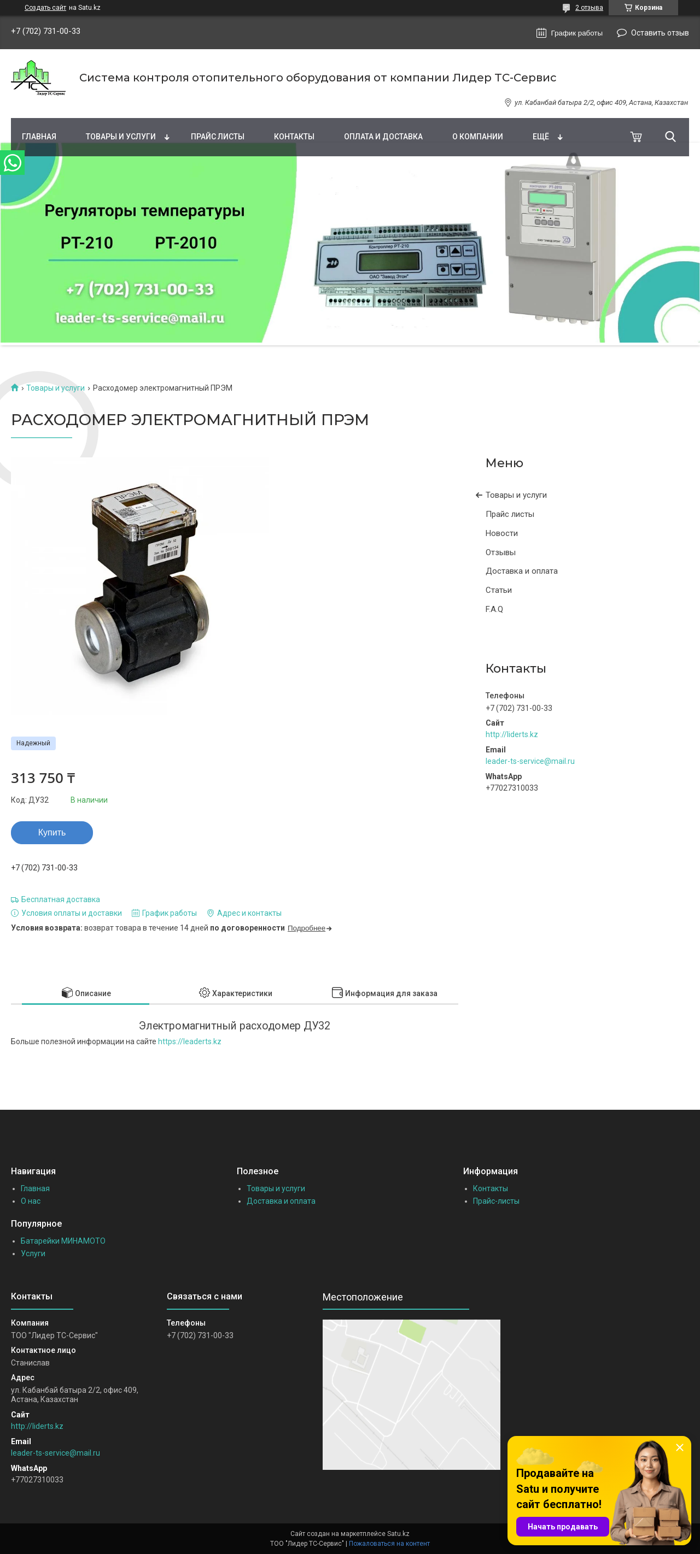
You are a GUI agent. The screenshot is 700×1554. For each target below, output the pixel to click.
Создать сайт (45, 7)
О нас (30, 1201)
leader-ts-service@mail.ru (530, 761)
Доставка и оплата (522, 571)
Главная (39, 136)
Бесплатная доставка (60, 899)
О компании (477, 136)
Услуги (33, 1253)
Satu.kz (398, 1534)
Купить (52, 832)
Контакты (294, 136)
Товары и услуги (121, 136)
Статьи (499, 590)
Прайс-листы (496, 1201)
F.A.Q (494, 609)
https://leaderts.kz (189, 1041)
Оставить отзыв (660, 32)
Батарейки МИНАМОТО (63, 1241)
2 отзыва (589, 7)
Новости (502, 533)
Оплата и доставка (383, 136)
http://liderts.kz (512, 734)
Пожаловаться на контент (389, 1543)
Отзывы (501, 552)
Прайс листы (217, 136)
